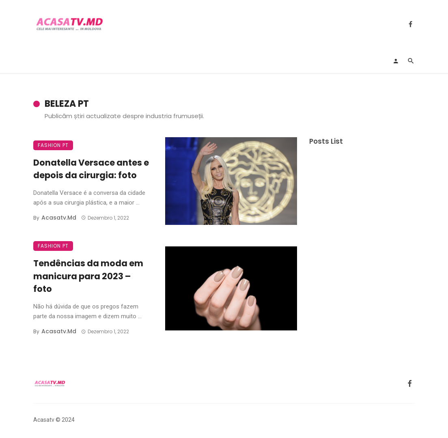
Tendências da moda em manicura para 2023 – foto (88, 276)
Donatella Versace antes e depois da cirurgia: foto (91, 169)
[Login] (395, 61)
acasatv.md (58, 218)
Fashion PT (53, 145)
